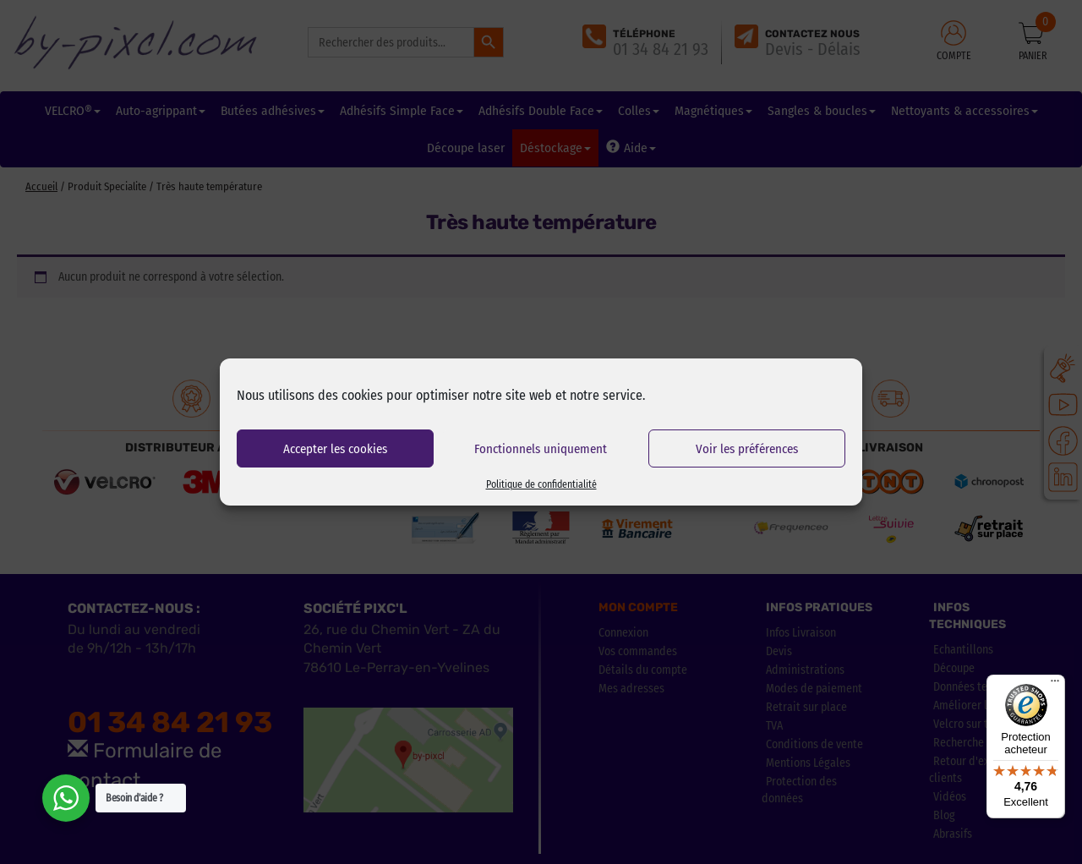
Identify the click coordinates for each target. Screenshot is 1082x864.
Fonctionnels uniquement (540, 449)
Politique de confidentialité (541, 484)
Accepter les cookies (335, 449)
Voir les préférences (747, 449)
